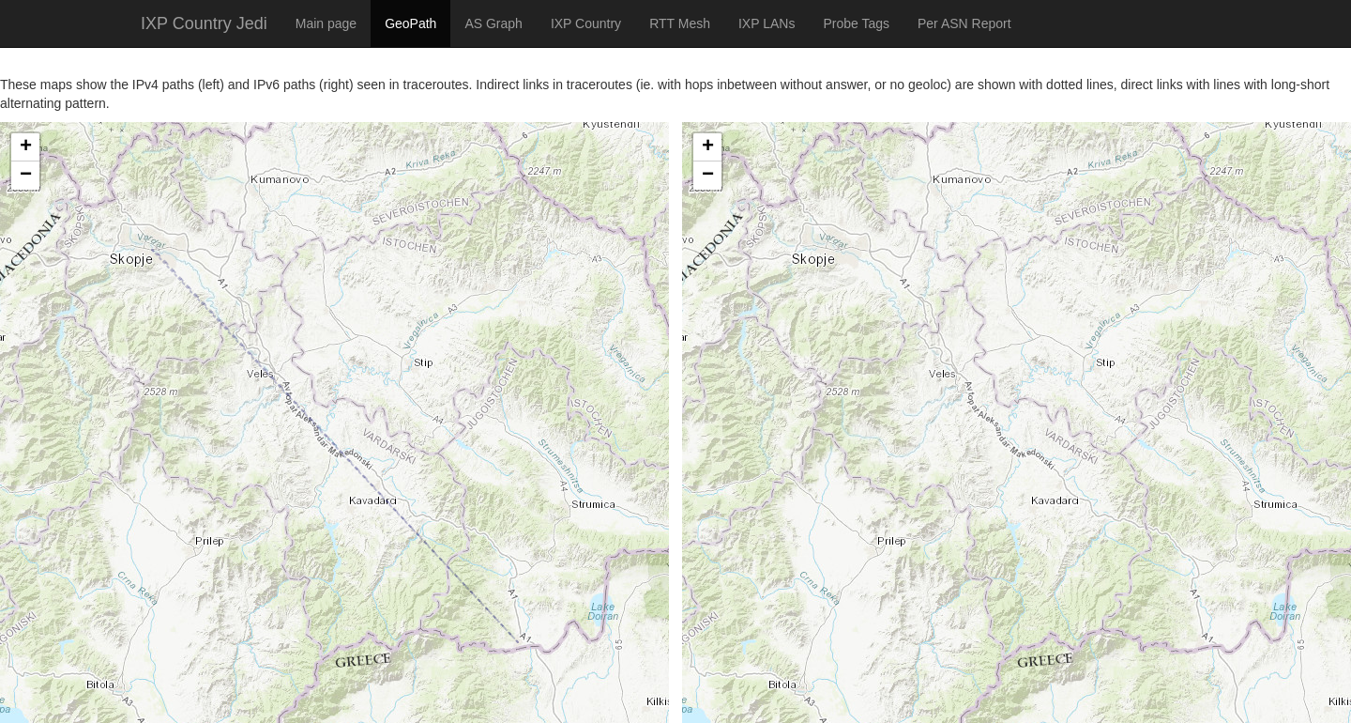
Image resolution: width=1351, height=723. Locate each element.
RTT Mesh (679, 23)
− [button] (26, 176)
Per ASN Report (964, 23)
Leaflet (20, 699)
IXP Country (586, 23)
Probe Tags (856, 23)
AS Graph (493, 23)
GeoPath (410, 23)
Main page (326, 23)
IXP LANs (766, 23)
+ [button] (26, 147)
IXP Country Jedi (204, 23)
